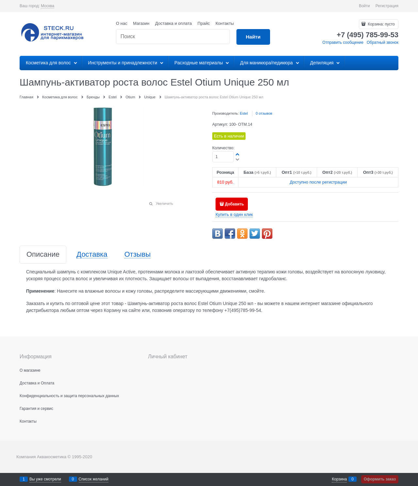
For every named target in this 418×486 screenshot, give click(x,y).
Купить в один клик (234, 214)
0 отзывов (264, 113)
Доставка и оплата (173, 23)
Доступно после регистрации (318, 182)
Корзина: (381, 24)
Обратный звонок (382, 42)
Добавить (234, 204)
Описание (42, 254)
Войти (364, 6)
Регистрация (387, 6)
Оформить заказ (380, 479)
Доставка (91, 254)
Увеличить (164, 203)
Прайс (204, 23)
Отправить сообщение (342, 42)
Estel (244, 113)
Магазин (141, 23)
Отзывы (137, 254)
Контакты (225, 23)
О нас (121, 23)
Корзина (339, 479)
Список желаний (93, 479)
